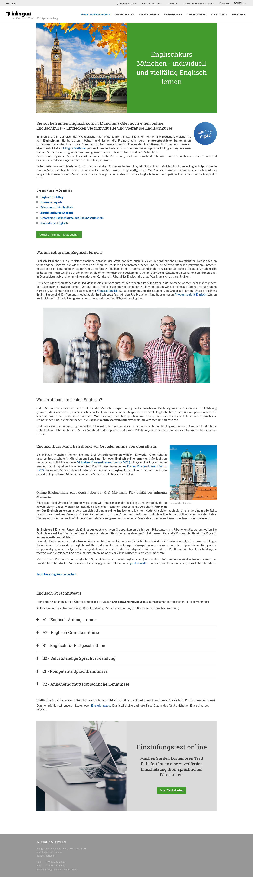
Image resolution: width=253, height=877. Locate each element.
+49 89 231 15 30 (55, 861)
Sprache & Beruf (149, 14)
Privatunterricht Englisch (56, 207)
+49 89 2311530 (127, 3)
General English (107, 290)
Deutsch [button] (239, 3)
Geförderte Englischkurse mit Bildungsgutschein (72, 218)
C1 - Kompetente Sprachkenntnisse (75, 671)
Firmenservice (173, 14)
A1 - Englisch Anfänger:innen (69, 619)
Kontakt (172, 3)
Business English (51, 202)
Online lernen (123, 14)
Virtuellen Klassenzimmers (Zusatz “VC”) (103, 462)
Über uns (237, 14)
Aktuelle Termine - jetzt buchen (59, 234)
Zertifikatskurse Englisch (56, 212)
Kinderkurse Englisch (54, 223)
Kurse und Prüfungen (96, 11)
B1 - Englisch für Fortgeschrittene (73, 645)
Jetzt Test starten (171, 790)
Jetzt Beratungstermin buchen (56, 574)
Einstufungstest (152, 3)
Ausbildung (218, 14)
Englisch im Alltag (51, 197)
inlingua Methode (74, 148)
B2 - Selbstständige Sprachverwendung (78, 658)
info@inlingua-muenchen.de (61, 869)
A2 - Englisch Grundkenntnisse (71, 632)
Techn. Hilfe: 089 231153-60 (198, 3)
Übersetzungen (196, 14)
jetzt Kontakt (138, 563)
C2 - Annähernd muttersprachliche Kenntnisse (85, 684)
